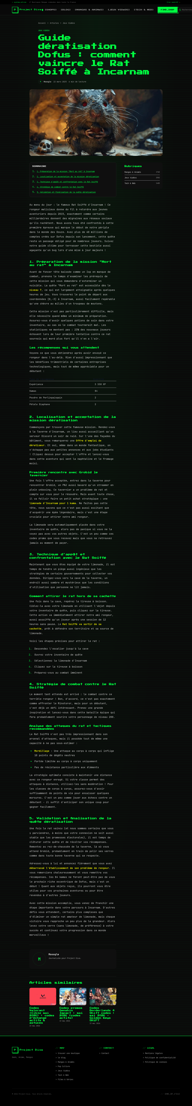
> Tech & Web (62, 1075)
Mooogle (47, 81)
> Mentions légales (153, 1053)
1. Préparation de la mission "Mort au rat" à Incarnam (66, 171)
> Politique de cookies (155, 1062)
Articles (54, 23)
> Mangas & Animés (65, 1062)
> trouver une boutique (68, 1053)
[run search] (173, 2)
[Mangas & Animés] (89, 10)
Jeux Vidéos (69, 23)
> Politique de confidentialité (159, 1057)
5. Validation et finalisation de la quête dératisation (66, 192)
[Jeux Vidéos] (119, 10)
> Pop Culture (63, 1066)
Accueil (42, 23)
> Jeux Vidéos (63, 1070)
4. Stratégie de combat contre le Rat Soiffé (60, 187)
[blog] (66, 10)
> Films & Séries (64, 1079)
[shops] (51, 10)
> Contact (104, 1053)
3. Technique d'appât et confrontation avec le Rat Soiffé (67, 182)
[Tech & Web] (144, 10)
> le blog (60, 1057)
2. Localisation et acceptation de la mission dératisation (68, 176)
